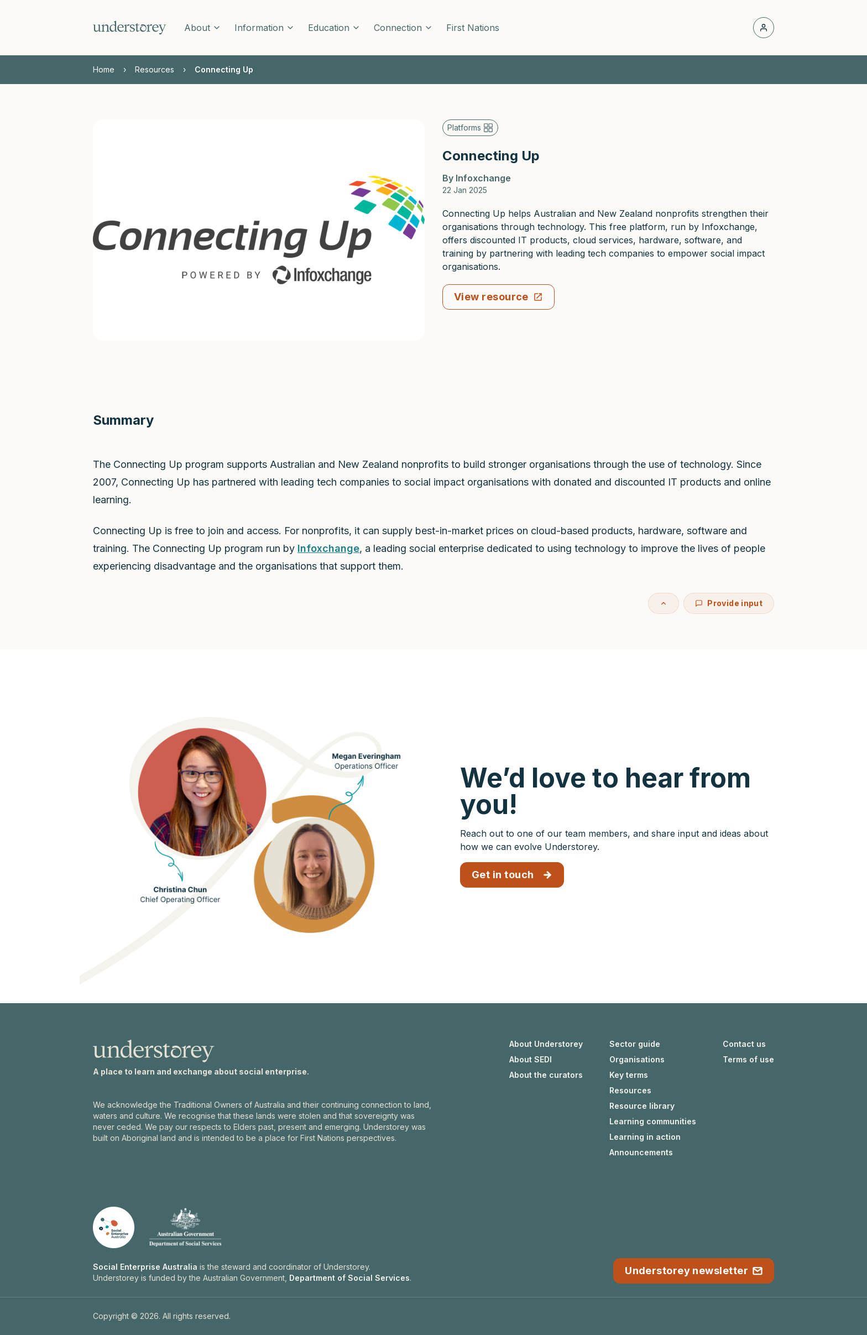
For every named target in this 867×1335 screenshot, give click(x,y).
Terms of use (748, 1059)
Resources (154, 69)
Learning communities (652, 1121)
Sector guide (634, 1044)
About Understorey (546, 1044)
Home (103, 69)
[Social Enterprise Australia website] (113, 1227)
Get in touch (512, 874)
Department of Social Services (349, 1277)
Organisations (637, 1059)
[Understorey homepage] (129, 27)
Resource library (642, 1105)
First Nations (472, 27)
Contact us (744, 1044)
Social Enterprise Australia (145, 1266)
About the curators (546, 1075)
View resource (498, 297)
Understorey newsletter (693, 1270)
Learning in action (645, 1136)
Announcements (641, 1152)
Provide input (728, 603)
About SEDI (530, 1059)
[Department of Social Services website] (185, 1227)
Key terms (628, 1075)
